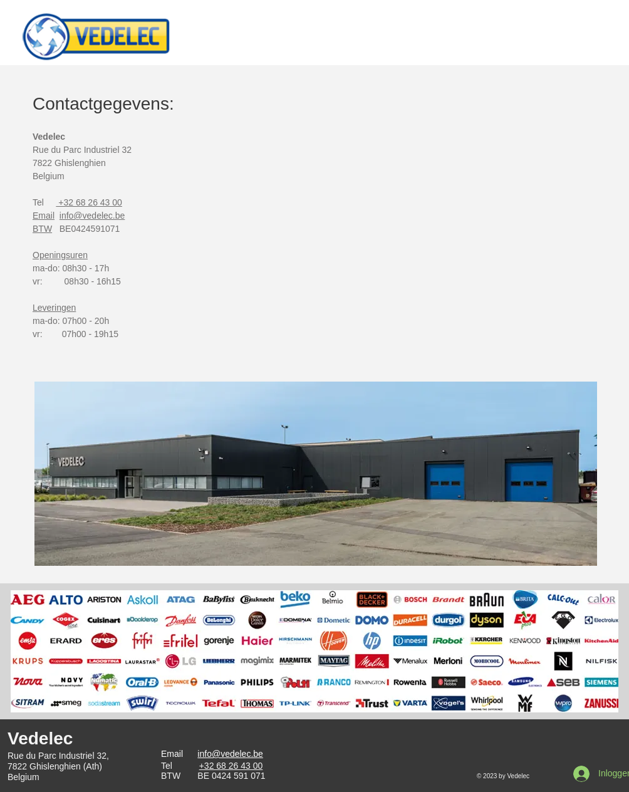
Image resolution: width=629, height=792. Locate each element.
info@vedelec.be (230, 754)
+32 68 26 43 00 (89, 202)
